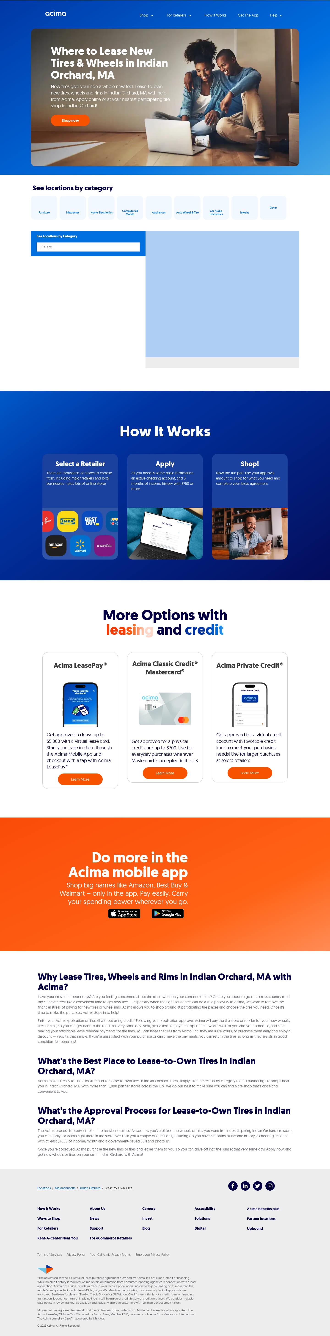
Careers (148, 1208)
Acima (55, 14)
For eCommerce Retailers (111, 1238)
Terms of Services (49, 1255)
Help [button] (274, 15)
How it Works (215, 15)
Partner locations (261, 1218)
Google (170, 914)
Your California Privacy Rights (110, 1255)
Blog (146, 1228)
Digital (200, 1228)
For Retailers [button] (177, 15)
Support (96, 1228)
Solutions (202, 1218)
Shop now (70, 120)
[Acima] (45, 1269)
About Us (97, 1208)
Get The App (248, 15)
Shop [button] (144, 15)
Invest (147, 1218)
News (94, 1218)
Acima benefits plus (263, 1208)
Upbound (255, 1228)
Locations (44, 1188)
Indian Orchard (90, 1188)
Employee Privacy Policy (152, 1255)
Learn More (80, 779)
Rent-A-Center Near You (57, 1238)
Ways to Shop (48, 1218)
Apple (126, 914)
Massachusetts (65, 1188)
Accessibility (205, 1208)
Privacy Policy (76, 1255)
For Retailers (47, 1228)
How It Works (48, 1208)
